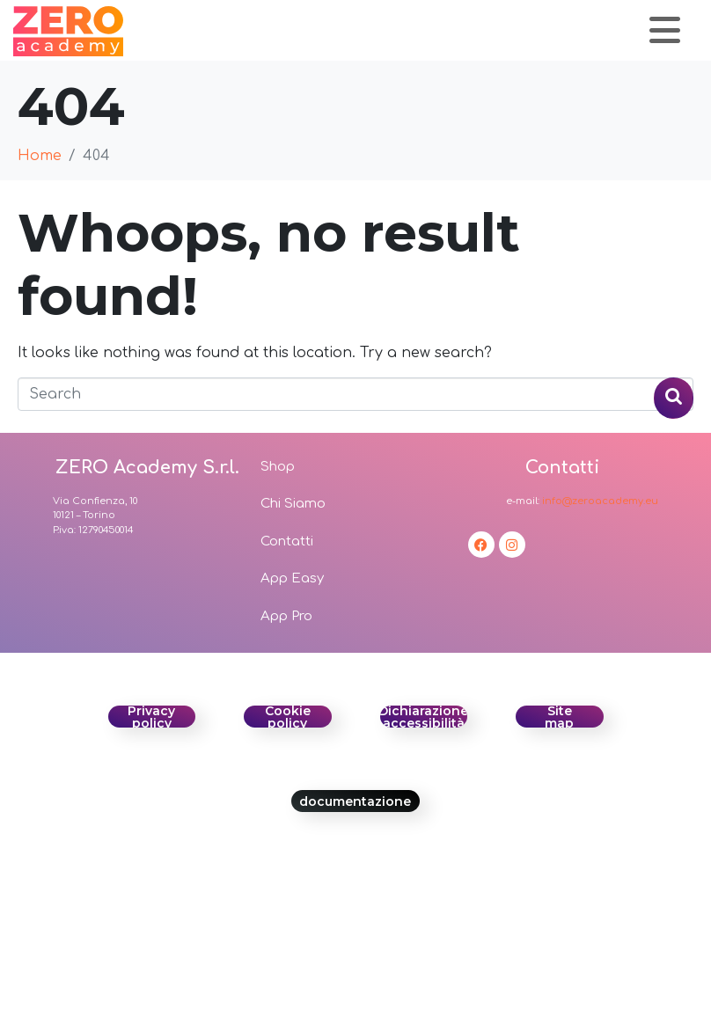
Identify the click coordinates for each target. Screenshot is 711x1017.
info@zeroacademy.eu (600, 501)
